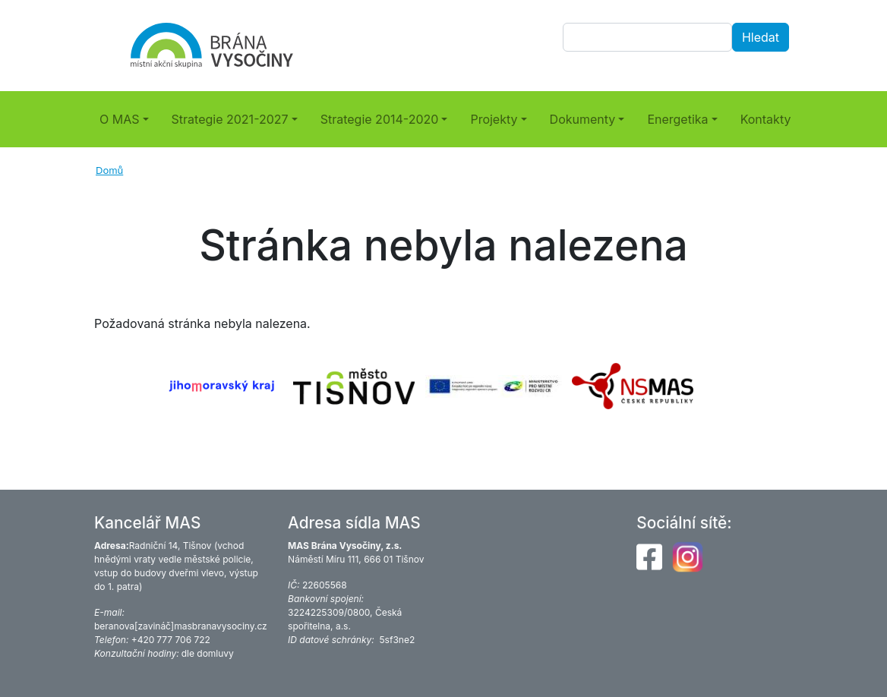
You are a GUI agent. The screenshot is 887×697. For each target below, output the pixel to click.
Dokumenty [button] (583, 119)
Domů (109, 170)
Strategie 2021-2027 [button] (230, 119)
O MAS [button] (119, 119)
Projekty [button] (493, 119)
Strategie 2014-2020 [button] (379, 119)
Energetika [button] (677, 119)
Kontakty (765, 119)
